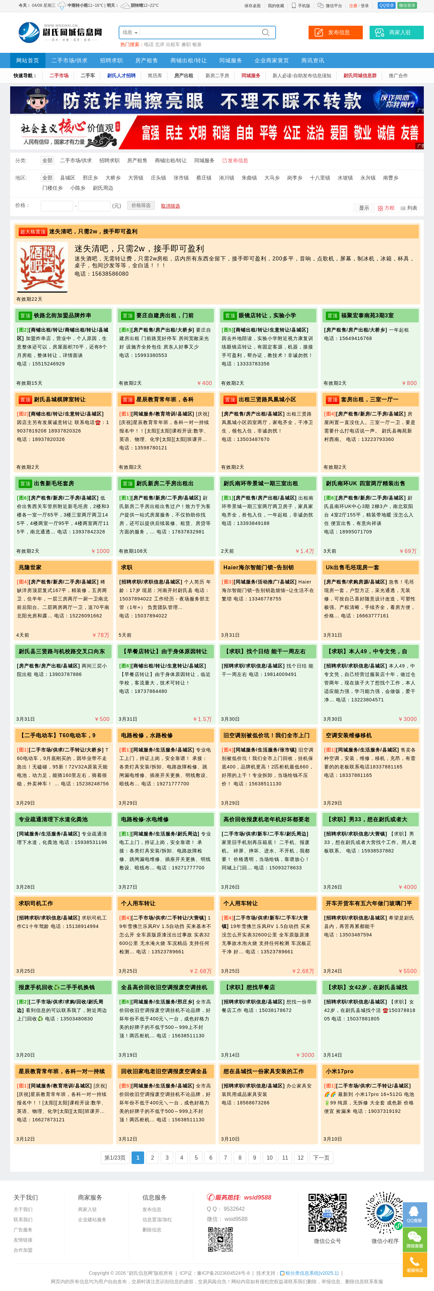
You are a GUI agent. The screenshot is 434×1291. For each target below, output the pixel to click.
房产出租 (183, 75)
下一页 (321, 1158)
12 (301, 1158)
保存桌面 (252, 5)
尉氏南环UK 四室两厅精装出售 (366, 483)
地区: (21, 178)
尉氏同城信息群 (360, 75)
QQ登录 (386, 5)
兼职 (186, 44)
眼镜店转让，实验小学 (267, 315)
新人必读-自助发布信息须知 (302, 75)
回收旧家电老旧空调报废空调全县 (164, 1071)
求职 (127, 567)
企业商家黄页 (272, 60)
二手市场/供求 (70, 60)
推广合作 (398, 75)
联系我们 (23, 1219)
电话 (149, 44)
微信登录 (407, 5)
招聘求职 (111, 60)
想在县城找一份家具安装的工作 (263, 1071)
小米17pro (340, 1071)
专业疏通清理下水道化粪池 (53, 819)
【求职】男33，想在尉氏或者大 (367, 819)
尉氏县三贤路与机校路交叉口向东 (62, 651)
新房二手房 (217, 75)
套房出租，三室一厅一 (370, 399)
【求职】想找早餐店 (249, 987)
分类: (21, 160)
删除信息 (151, 1229)
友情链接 (23, 1240)
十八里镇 (320, 178)
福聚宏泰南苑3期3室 (367, 315)
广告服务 (23, 1229)
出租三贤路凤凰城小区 (267, 399)
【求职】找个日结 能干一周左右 (264, 651)
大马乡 (272, 178)
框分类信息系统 (309, 1273)
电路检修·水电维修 (145, 819)
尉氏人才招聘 (121, 75)
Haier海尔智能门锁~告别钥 (258, 567)
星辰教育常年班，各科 (165, 399)
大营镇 (135, 178)
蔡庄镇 (204, 178)
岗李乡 (294, 178)
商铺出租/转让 (189, 60)
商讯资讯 (312, 60)
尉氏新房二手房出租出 (165, 483)
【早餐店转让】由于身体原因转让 (164, 651)
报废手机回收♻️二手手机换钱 (57, 987)
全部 (47, 160)
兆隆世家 (30, 567)
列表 (412, 208)
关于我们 (23, 1209)
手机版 (300, 5)
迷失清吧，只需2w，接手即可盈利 (93, 231)
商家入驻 (87, 1209)
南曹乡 (390, 178)
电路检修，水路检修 (147, 735)
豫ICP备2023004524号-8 (223, 1273)
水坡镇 (345, 178)
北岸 (159, 44)
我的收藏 (276, 5)
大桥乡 (113, 178)
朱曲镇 (249, 178)
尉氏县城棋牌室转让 (60, 399)
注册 (353, 5)
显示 (364, 208)
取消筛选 (170, 206)
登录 (365, 5)
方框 (389, 208)
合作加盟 (23, 1250)
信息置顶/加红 (157, 1219)
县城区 (67, 178)
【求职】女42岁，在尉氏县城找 (367, 987)
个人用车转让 (138, 903)
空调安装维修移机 (349, 735)
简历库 (155, 75)
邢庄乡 (90, 178)
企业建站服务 (92, 1219)
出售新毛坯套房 (54, 483)
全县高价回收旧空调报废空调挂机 (164, 987)
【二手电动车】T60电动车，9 (57, 735)
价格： (23, 205)
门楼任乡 (52, 188)
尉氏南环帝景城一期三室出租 (260, 483)
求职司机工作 (36, 903)
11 (285, 1158)
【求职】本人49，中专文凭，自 (367, 651)
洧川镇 (226, 178)
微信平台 (334, 5)
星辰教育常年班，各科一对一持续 (62, 1071)
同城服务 (230, 60)
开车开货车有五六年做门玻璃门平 (369, 903)
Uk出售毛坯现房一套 (352, 567)
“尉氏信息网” (140, 1273)
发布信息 (238, 160)
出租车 (173, 44)
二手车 (88, 75)
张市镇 (181, 178)
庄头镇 (158, 178)
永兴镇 (368, 178)
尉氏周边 (103, 188)
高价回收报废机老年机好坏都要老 (266, 819)
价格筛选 (141, 205)
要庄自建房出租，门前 (165, 315)
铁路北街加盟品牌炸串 (63, 315)
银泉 (197, 44)
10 (270, 1158)
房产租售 (146, 60)
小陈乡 (77, 188)
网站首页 (27, 60)
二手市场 (59, 75)
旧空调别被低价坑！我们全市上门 (266, 735)
